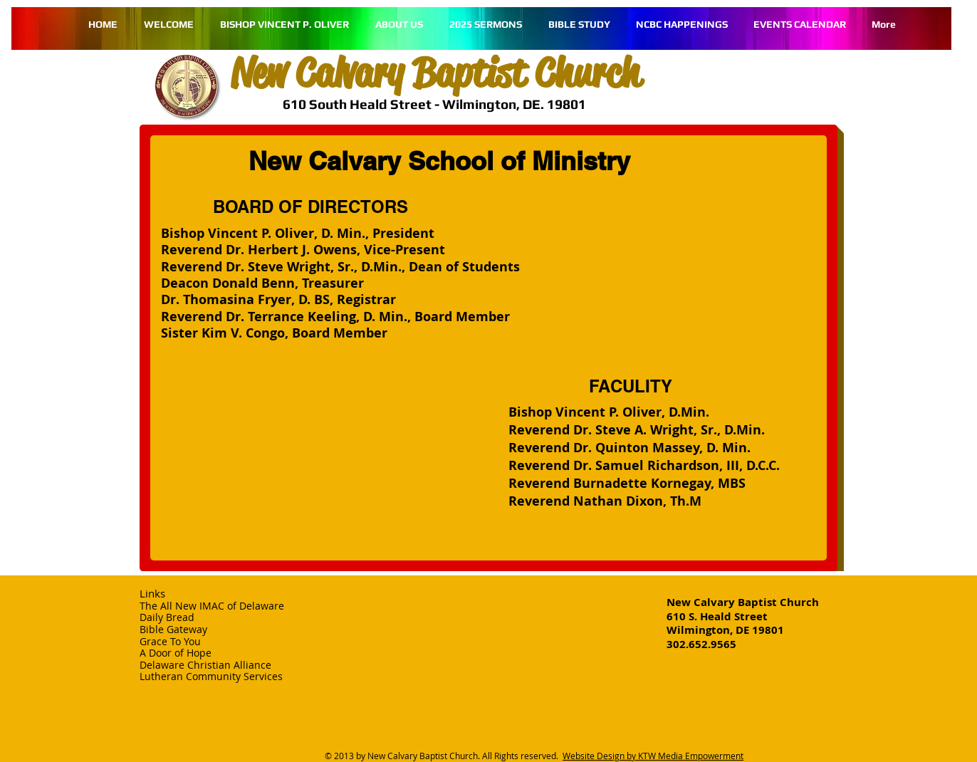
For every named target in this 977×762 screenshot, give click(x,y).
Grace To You (170, 641)
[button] (579, 24)
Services (263, 676)
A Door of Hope (175, 652)
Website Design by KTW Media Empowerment (653, 755)
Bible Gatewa (171, 629)
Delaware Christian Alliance (205, 665)
